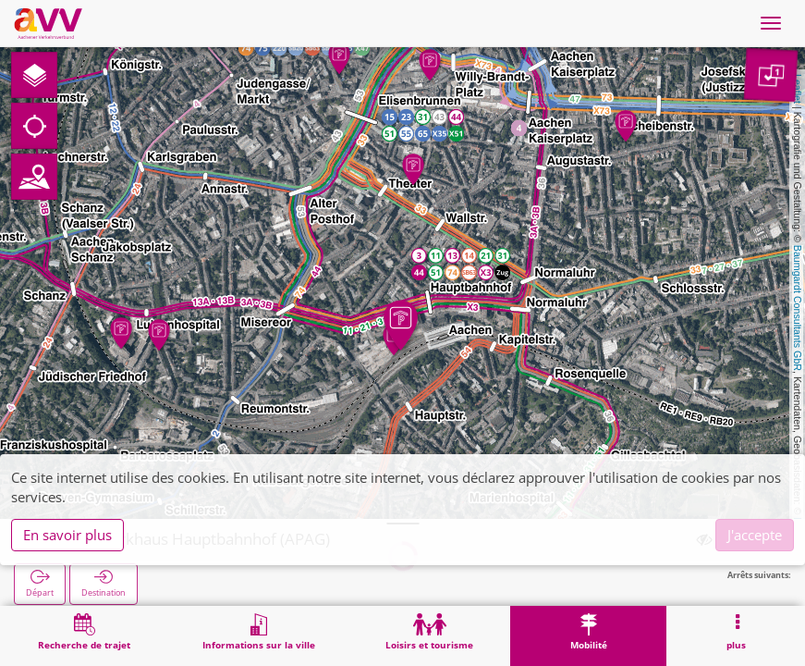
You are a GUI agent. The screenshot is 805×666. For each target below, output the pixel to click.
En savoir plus (67, 534)
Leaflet (797, 89)
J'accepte (754, 534)
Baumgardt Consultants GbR (797, 308)
